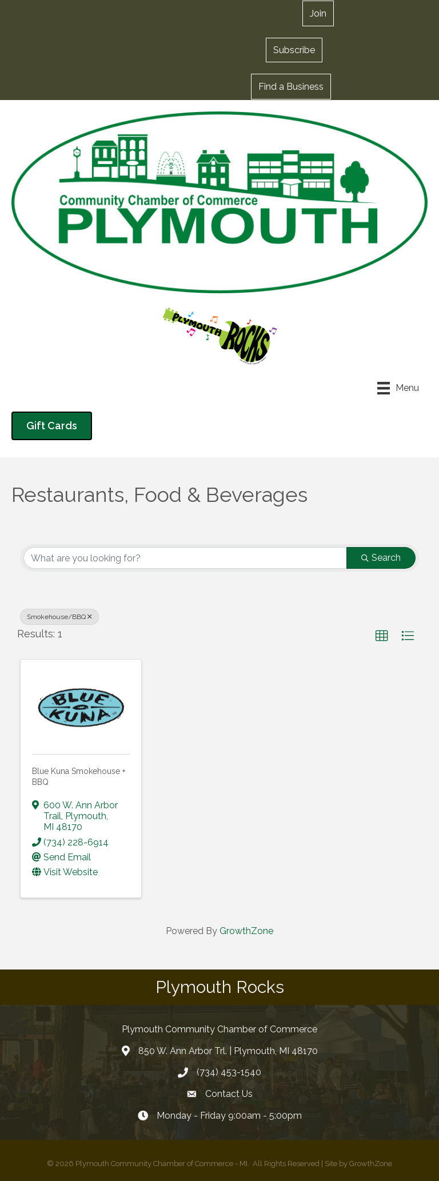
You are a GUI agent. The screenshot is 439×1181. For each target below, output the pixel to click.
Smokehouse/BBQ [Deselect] (59, 617)
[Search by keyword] (185, 558)
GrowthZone (246, 930)
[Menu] (398, 388)
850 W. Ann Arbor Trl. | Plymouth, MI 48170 (228, 1051)
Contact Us (229, 1093)
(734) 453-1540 (229, 1072)
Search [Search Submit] (381, 557)
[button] (294, 50)
